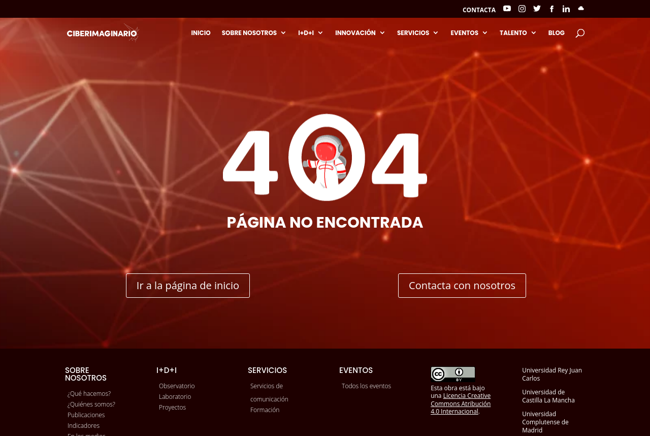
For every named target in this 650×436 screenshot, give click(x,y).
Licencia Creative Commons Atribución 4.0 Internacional (461, 403)
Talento (513, 33)
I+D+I (306, 33)
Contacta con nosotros (462, 285)
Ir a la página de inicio (188, 285)
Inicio (200, 33)
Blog (556, 33)
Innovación (355, 33)
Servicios (413, 33)
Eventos (464, 33)
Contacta (479, 10)
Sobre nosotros (249, 33)
